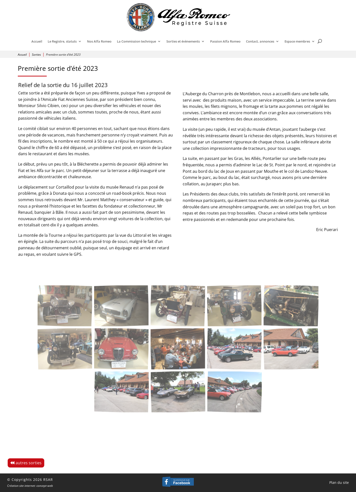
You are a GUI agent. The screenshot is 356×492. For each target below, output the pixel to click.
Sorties (36, 54)
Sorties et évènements (183, 41)
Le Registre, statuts (62, 41)
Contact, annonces (260, 41)
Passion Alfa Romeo (225, 41)
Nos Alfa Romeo (99, 41)
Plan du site (339, 482)
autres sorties (29, 463)
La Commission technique (136, 41)
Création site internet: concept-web (30, 486)
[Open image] (97, 318)
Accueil (36, 41)
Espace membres (297, 41)
